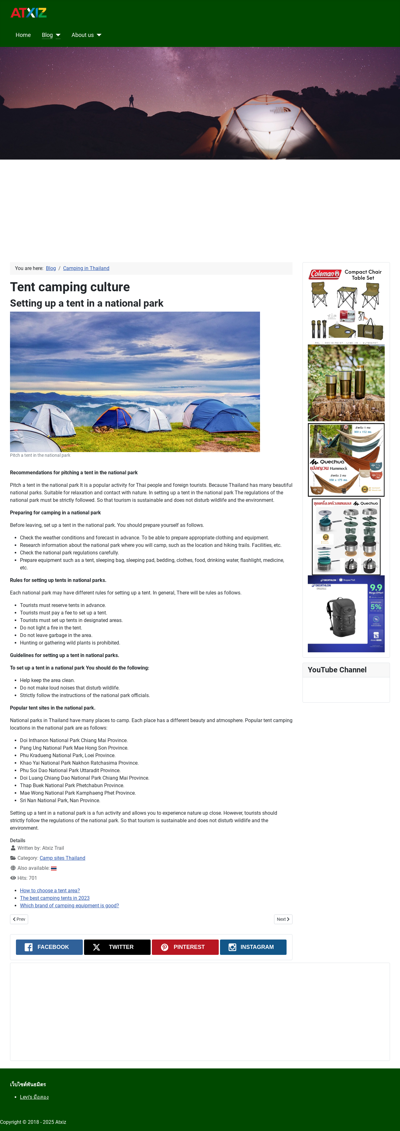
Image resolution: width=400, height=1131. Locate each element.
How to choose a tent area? (50, 891)
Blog (47, 35)
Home (23, 35)
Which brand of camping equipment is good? (69, 906)
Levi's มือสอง (34, 1097)
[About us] (98, 35)
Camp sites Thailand (62, 858)
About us (83, 35)
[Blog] (57, 35)
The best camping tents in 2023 (55, 898)
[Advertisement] (187, 203)
